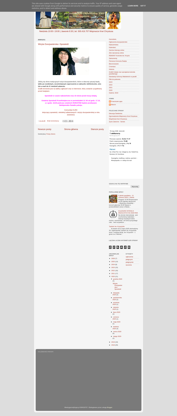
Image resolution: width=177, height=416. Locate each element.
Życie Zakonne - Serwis (117, 122)
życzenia (129, 265)
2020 (110, 90)
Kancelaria (112, 39)
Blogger (109, 407)
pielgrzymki (129, 262)
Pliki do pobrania (114, 79)
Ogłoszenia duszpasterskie (118, 42)
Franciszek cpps (116, 101)
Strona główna (71, 129)
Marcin (113, 104)
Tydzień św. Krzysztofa (117, 226)
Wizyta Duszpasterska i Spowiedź (53, 44)
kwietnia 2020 (116, 327)
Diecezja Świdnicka (115, 113)
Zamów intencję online (116, 50)
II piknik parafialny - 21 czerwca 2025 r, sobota (126, 196)
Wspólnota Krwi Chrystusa (118, 119)
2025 (113, 261)
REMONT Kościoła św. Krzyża (119, 55)
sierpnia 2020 (116, 308)
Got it (143, 6)
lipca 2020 (116, 312)
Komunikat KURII (70, 110)
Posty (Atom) (50, 134)
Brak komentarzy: (53, 121)
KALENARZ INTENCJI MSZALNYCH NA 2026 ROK (128, 212)
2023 (110, 82)
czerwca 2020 (116, 318)
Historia (111, 69)
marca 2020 (117, 331)
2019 (113, 342)
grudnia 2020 (117, 279)
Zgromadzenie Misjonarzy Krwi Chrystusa (123, 116)
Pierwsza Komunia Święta (118, 61)
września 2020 (116, 303)
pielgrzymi (129, 259)
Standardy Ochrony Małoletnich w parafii (123, 76)
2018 (113, 345)
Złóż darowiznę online (116, 53)
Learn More (133, 6)
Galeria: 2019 (113, 93)
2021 (110, 87)
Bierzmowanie (114, 64)
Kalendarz (112, 47)
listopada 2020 (116, 294)
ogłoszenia (129, 257)
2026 (113, 258)
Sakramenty (113, 58)
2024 (113, 264)
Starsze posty (97, 129)
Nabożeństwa (113, 45)
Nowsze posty (44, 129)
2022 (110, 85)
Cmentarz (112, 66)
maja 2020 (116, 322)
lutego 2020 (117, 336)
